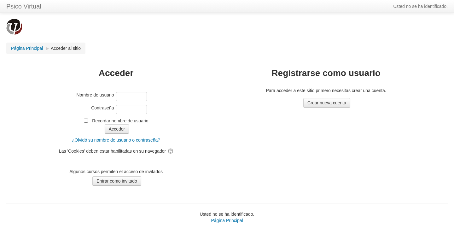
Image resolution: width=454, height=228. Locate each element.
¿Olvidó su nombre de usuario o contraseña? (116, 140)
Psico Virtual (23, 6)
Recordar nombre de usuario (120, 120)
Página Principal (227, 220)
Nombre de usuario (95, 94)
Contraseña (102, 107)
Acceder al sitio (66, 48)
